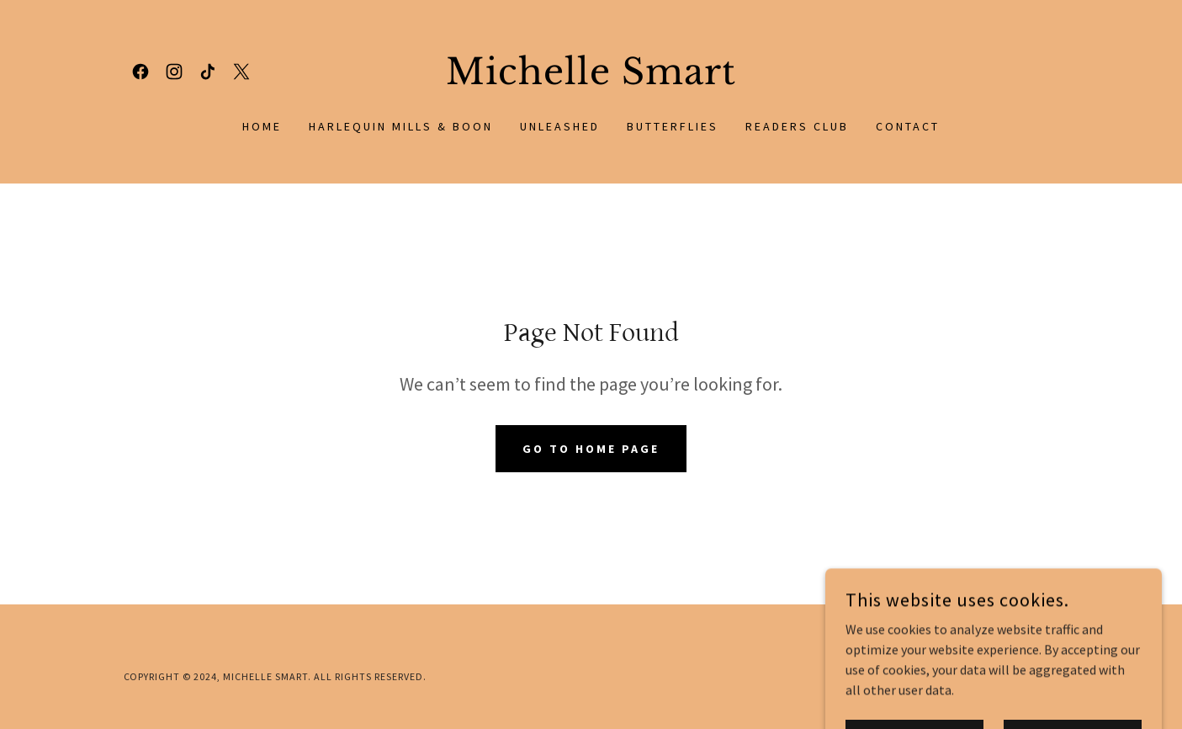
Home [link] (262, 126)
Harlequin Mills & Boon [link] (401, 126)
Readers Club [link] (797, 126)
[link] (140, 71)
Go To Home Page (591, 448)
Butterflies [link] (672, 126)
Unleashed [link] (560, 126)
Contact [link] (908, 126)
